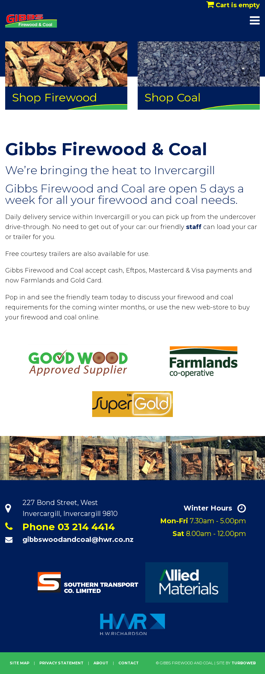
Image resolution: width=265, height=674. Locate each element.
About (101, 663)
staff (194, 227)
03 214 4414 (86, 527)
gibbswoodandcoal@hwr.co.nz (78, 539)
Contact (128, 663)
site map (19, 663)
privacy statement (61, 663)
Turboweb (244, 663)
